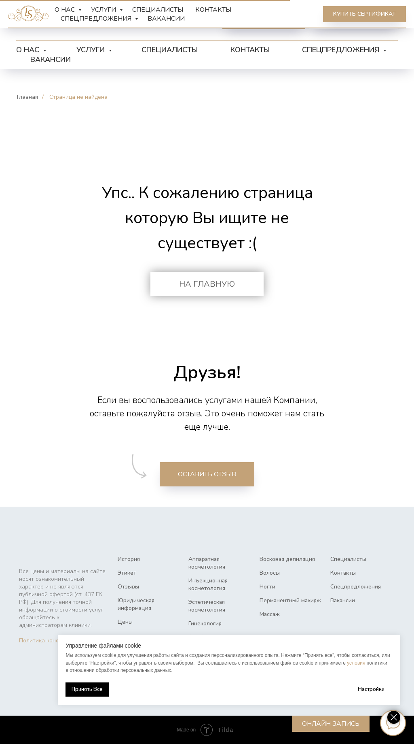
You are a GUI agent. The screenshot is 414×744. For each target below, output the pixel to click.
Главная (27, 97)
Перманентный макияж (290, 600)
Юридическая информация (136, 604)
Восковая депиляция (287, 559)
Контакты (250, 50)
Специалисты (170, 50)
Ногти (267, 587)
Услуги (91, 50)
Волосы (270, 573)
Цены (125, 622)
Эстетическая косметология (206, 606)
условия (348, 663)
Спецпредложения (341, 50)
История (129, 559)
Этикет (127, 573)
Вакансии (50, 59)
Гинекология (205, 623)
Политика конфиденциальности (62, 640)
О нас (28, 50)
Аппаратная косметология (206, 563)
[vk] (124, 20)
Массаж (270, 614)
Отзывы (128, 587)
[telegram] (107, 20)
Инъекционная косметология (208, 584)
